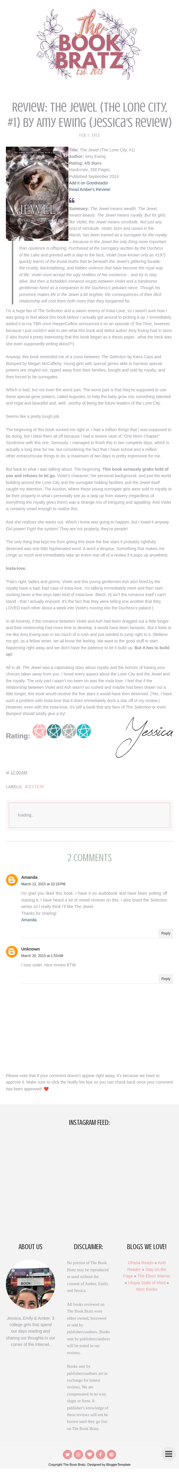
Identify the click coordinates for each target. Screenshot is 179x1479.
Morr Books (146, 1299)
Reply (165, 944)
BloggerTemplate (118, 1475)
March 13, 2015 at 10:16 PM (43, 894)
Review (35, 797)
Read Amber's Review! (93, 189)
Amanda (29, 887)
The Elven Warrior (153, 1286)
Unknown (30, 959)
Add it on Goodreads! (92, 183)
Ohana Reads (140, 1273)
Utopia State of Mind (146, 1292)
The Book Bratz (74, 1475)
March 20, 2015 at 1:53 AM (42, 966)
